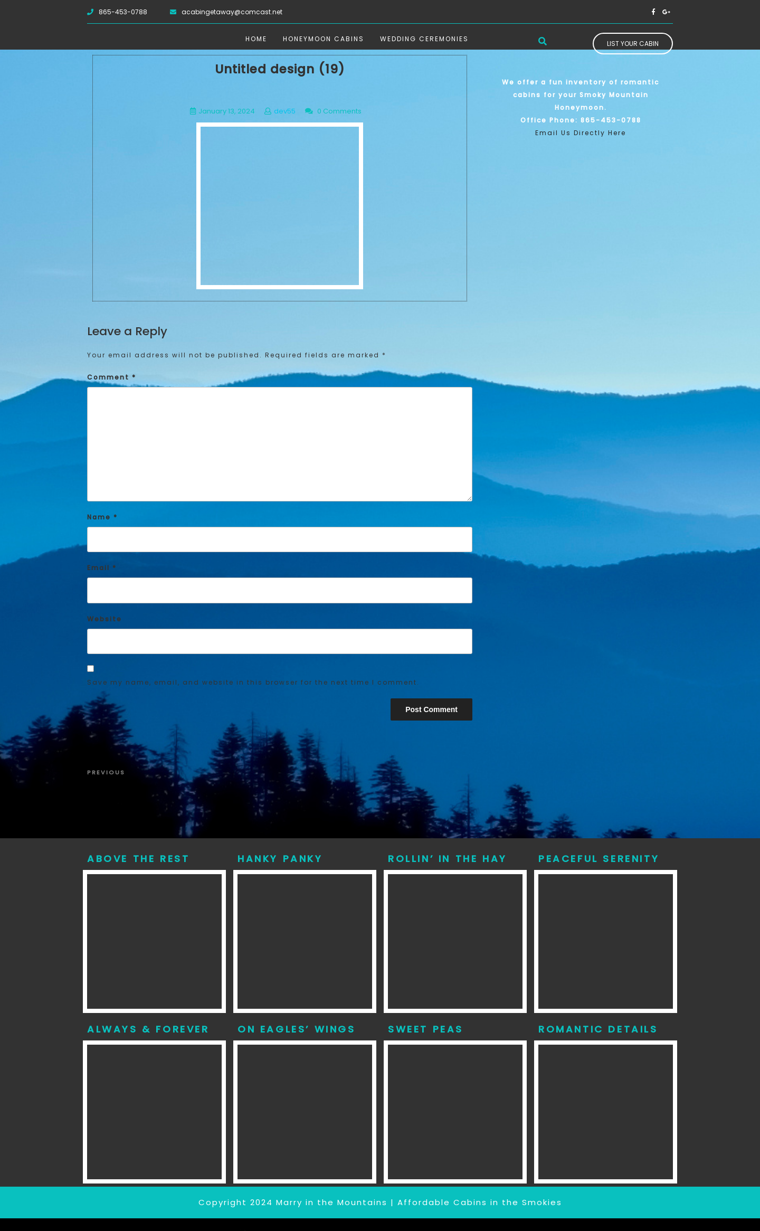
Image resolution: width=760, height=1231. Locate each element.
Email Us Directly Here (580, 132)
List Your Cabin (633, 43)
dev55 (285, 111)
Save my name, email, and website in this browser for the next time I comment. (253, 682)
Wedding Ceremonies (424, 38)
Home (256, 38)
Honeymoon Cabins (323, 38)
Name (102, 517)
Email (102, 567)
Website (104, 618)
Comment (111, 377)
